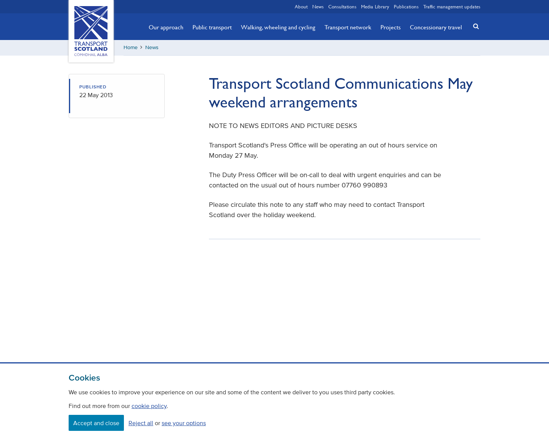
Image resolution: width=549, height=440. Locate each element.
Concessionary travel (436, 27)
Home (131, 47)
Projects (390, 27)
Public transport (212, 27)
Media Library (375, 6)
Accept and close (96, 422)
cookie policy (149, 405)
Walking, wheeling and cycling (278, 27)
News (318, 6)
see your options (184, 422)
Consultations (342, 6)
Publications (406, 6)
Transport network (347, 27)
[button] (473, 26)
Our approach (166, 27)
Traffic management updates (451, 6)
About (301, 6)
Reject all (140, 422)
